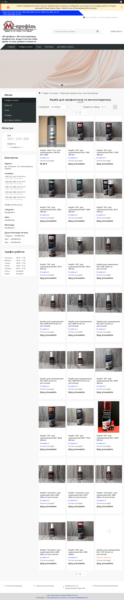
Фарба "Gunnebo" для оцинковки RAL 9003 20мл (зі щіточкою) (50, 495)
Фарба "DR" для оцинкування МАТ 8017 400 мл (51, 266)
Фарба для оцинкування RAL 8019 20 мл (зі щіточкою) (51, 380)
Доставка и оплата (65, 47)
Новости (8, 105)
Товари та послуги (50, 93)
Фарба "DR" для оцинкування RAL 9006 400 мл (107, 380)
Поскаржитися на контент (56, 597)
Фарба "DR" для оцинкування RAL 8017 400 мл (107, 209)
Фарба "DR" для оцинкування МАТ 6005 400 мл (79, 209)
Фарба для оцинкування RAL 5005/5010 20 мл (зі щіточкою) (51, 323)
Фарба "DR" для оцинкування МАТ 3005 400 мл (107, 152)
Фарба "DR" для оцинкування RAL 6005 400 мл (50, 209)
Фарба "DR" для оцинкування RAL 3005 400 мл (78, 152)
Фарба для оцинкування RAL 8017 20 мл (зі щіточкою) (108, 323)
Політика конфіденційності (78, 597)
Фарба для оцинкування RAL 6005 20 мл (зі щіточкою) (80, 323)
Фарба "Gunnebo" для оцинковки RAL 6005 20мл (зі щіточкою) (107, 495)
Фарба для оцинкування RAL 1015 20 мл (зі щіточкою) (108, 552)
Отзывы (7, 115)
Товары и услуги (25, 47)
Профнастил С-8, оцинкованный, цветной (75, 587)
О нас (38, 47)
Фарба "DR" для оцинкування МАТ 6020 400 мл (107, 437)
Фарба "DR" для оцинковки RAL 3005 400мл (77, 552)
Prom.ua (75, 595)
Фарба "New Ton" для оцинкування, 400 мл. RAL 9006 (50, 152)
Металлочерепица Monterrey (106, 586)
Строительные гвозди (45, 586)
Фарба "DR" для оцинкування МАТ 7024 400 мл (79, 437)
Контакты (49, 47)
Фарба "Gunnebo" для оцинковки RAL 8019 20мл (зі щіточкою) (78, 495)
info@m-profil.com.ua (13, 205)
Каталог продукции (14, 586)
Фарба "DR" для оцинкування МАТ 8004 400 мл (51, 437)
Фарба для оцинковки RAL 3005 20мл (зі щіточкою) (107, 266)
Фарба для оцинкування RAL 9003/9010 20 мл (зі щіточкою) (80, 380)
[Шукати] (97, 31)
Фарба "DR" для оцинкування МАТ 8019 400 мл (79, 266)
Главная (11, 47)
